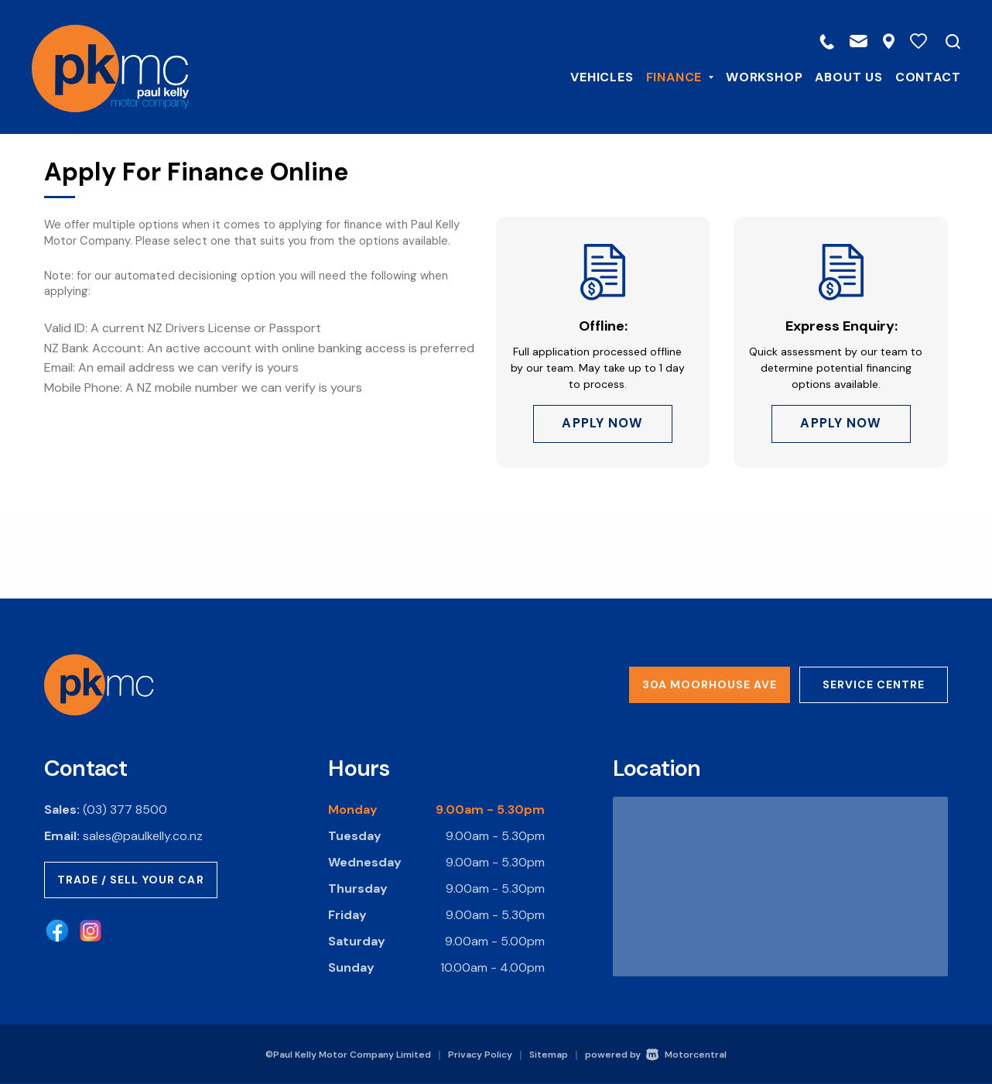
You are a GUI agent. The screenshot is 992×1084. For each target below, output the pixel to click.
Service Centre (874, 684)
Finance (667, 76)
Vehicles (590, 76)
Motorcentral (686, 1054)
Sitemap (548, 1054)
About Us (837, 76)
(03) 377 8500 (125, 809)
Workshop (752, 76)
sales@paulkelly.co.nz (143, 836)
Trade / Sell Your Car (130, 880)
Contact (916, 76)
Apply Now (602, 426)
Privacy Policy (480, 1054)
